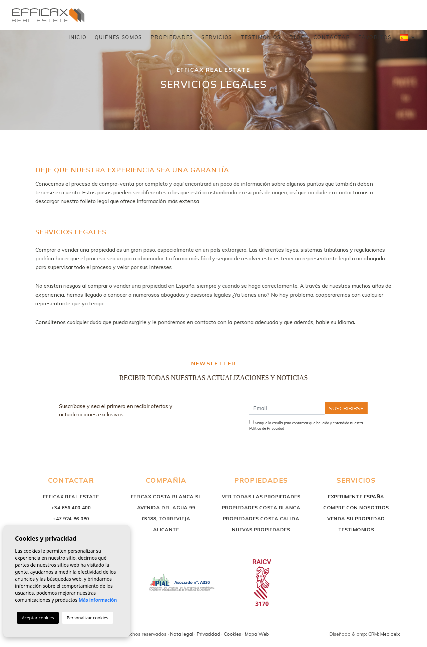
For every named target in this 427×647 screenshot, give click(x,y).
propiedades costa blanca (261, 508)
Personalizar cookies (87, 618)
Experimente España (356, 497)
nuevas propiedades (261, 530)
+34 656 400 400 (70, 508)
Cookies (232, 634)
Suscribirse (346, 408)
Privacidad (208, 634)
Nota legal (181, 634)
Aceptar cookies (38, 618)
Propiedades (171, 37)
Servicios (216, 37)
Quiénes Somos (118, 37)
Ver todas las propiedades (261, 497)
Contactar (332, 37)
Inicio (77, 37)
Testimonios (261, 37)
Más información (98, 600)
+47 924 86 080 (71, 519)
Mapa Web (257, 634)
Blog (297, 37)
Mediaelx (390, 634)
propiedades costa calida (261, 519)
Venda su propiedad (356, 519)
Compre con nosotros (356, 508)
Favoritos (374, 37)
